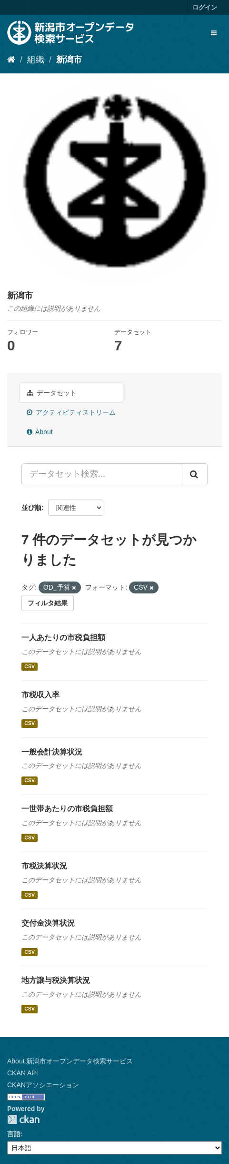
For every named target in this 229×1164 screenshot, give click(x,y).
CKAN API (22, 1073)
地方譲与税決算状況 (55, 980)
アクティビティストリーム (71, 412)
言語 (13, 1134)
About (40, 432)
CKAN (23, 1119)
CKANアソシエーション (43, 1085)
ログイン (204, 7)
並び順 (31, 507)
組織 (35, 59)
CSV (29, 666)
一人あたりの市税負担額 (63, 637)
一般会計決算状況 (51, 752)
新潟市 (69, 59)
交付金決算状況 (48, 923)
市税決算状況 (44, 866)
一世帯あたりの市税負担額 (67, 809)
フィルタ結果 (48, 603)
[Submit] (195, 474)
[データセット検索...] (101, 474)
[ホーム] (11, 59)
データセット (52, 393)
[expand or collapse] (214, 32)
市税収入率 (40, 695)
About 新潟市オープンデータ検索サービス (70, 1061)
